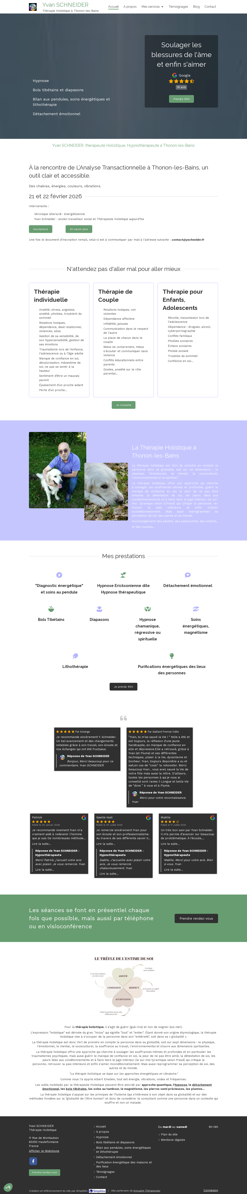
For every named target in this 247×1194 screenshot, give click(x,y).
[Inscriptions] (40, 229)
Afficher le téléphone (44, 1151)
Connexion (211, 1190)
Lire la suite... (41, 844)
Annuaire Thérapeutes (146, 1190)
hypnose (181, 1085)
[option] (160, 767)
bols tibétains (76, 1089)
